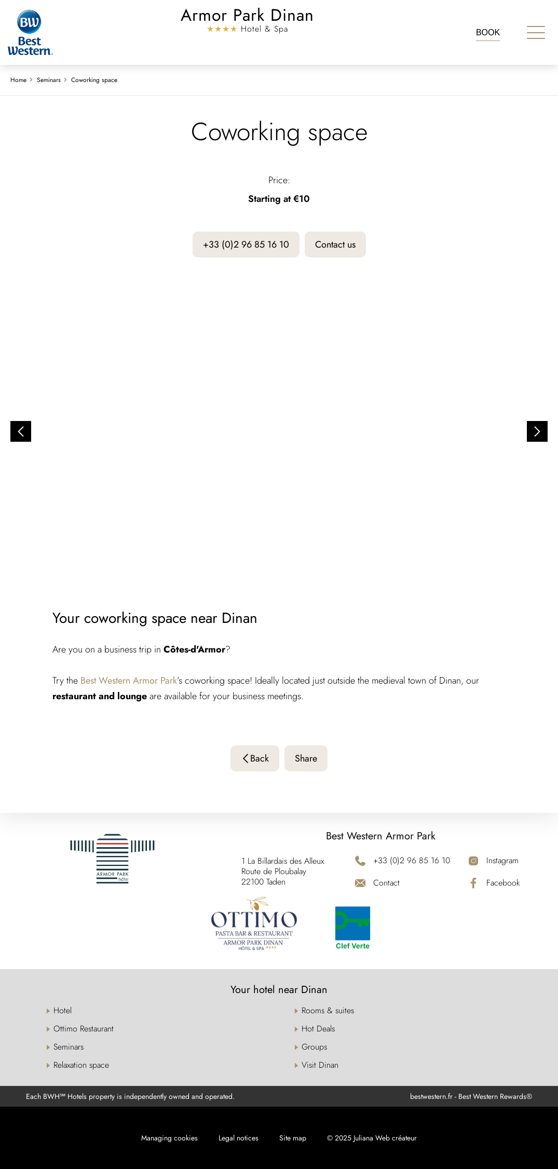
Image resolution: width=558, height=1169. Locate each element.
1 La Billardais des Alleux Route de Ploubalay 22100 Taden (282, 871)
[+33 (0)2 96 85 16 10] (402, 860)
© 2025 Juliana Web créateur (372, 1138)
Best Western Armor (120, 680)
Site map (292, 1138)
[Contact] (402, 883)
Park (168, 680)
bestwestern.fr (431, 1096)
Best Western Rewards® (495, 1096)
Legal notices (238, 1138)
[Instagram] (494, 860)
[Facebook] (494, 883)
